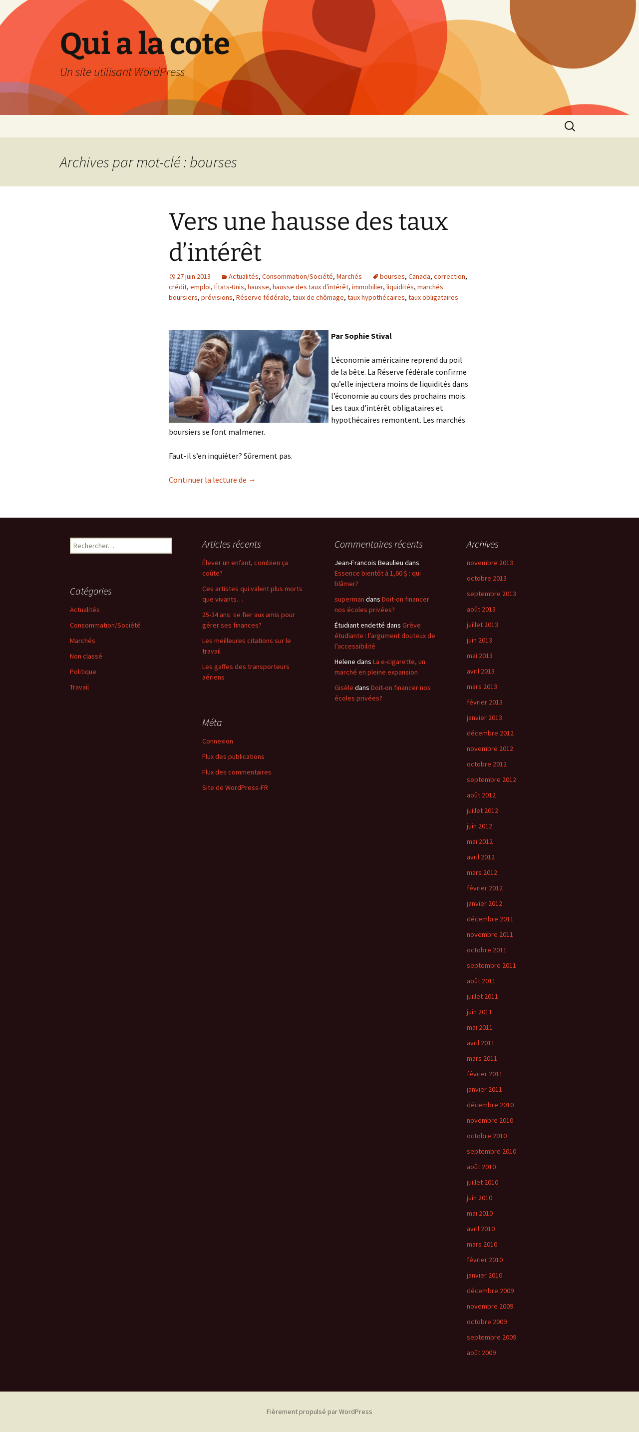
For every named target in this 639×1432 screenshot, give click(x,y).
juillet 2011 (482, 996)
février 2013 (485, 702)
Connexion (217, 740)
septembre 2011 (491, 965)
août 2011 (481, 980)
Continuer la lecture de (212, 480)
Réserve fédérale (262, 297)
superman (349, 599)
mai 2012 (480, 841)
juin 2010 (479, 1197)
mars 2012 (482, 872)
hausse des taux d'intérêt (310, 286)
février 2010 (485, 1259)
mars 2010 (482, 1244)
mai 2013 (480, 655)
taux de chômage (318, 297)
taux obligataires (433, 297)
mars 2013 (482, 686)
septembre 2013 (491, 593)
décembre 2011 (490, 918)
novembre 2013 (490, 562)
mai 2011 (480, 1027)
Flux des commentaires (237, 771)
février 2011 (485, 1073)
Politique (83, 671)
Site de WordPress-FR (235, 787)
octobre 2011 (487, 949)
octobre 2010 (487, 1135)
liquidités (400, 286)
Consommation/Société (297, 276)
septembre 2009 (491, 1337)
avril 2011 (481, 1042)
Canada (419, 276)
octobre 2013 (487, 578)
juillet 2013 (482, 624)
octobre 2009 (487, 1321)
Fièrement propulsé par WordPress (319, 1411)
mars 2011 (482, 1058)
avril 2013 (481, 671)
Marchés (349, 276)
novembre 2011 (490, 934)
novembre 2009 (490, 1306)
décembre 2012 (490, 732)
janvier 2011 (484, 1089)
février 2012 (485, 887)
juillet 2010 (482, 1182)
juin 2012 (479, 825)
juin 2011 (479, 1011)
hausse (258, 286)
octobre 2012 (487, 763)
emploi (200, 286)
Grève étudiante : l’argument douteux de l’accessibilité (384, 636)
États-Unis (229, 286)
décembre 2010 (490, 1104)
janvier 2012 (484, 903)
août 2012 (481, 794)
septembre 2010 (491, 1151)
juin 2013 (479, 640)
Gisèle (343, 687)
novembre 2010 (490, 1120)
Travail (79, 687)
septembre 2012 (491, 779)
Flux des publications (233, 756)
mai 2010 (480, 1213)
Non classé (86, 656)
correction (449, 276)
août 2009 (481, 1352)
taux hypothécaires (376, 297)
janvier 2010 (484, 1275)
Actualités (244, 276)
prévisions (217, 297)
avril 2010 (481, 1228)
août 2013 (481, 609)
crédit (178, 286)
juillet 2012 (482, 810)
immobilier (367, 286)
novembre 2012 (490, 748)
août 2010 (481, 1166)
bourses (392, 276)
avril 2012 (481, 856)
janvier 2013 (484, 717)
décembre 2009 (490, 1290)
